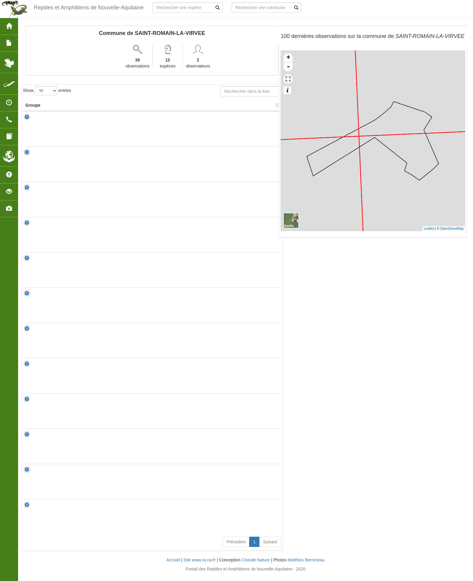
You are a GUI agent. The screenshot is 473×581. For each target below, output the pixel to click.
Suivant (270, 547)
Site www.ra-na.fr (199, 566)
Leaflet (429, 228)
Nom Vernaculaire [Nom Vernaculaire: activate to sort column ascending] (121, 108)
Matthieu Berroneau (306, 566)
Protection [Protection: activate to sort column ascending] (166, 111)
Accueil (173, 566)
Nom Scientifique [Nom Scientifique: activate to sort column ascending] (78, 111)
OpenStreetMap (452, 228)
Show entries (47, 90)
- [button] (288, 66)
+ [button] (288, 57)
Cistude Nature (256, 566)
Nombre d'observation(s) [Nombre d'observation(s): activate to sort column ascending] (204, 108)
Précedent (236, 547)
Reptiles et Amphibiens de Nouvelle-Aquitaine (88, 8)
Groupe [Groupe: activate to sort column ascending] (32, 111)
